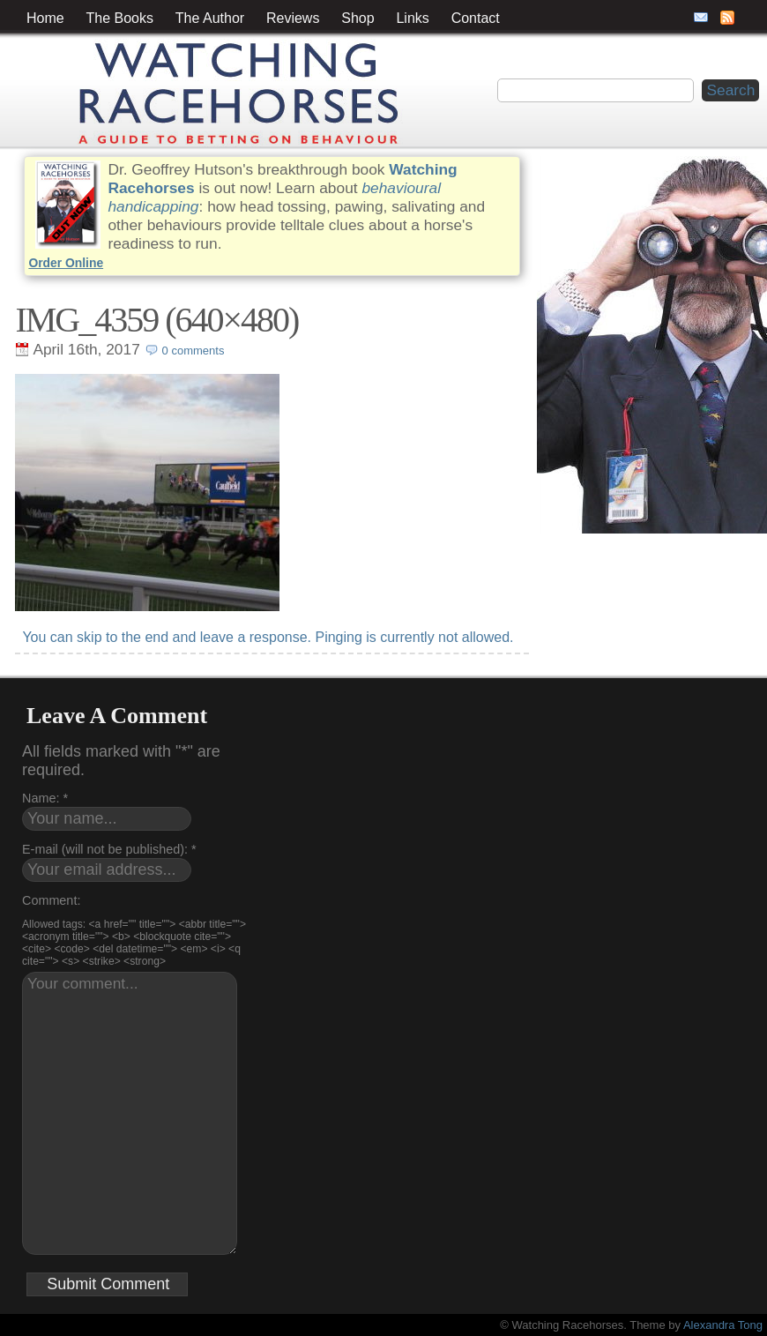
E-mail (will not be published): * (109, 849)
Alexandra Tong (723, 1325)
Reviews (292, 18)
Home (45, 18)
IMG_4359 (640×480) (156, 320)
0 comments (193, 350)
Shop (357, 18)
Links (412, 18)
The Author (209, 18)
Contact (475, 18)
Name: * (45, 798)
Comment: (51, 900)
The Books (119, 18)
